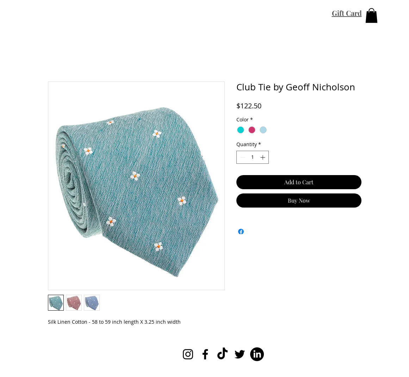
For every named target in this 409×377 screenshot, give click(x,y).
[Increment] (263, 157)
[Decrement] (241, 157)
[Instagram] (188, 354)
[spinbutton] (252, 157)
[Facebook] (205, 354)
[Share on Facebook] (241, 231)
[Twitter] (240, 354)
